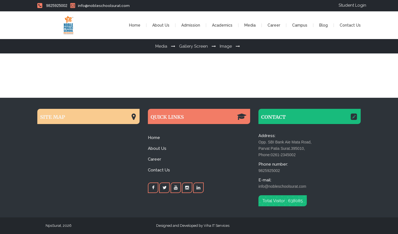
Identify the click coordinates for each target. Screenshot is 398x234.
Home (134, 25)
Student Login (352, 5)
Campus (299, 25)
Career (274, 25)
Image (226, 46)
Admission (190, 25)
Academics (222, 25)
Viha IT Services (216, 225)
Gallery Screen (193, 46)
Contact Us (350, 25)
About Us (160, 25)
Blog (323, 25)
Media (250, 25)
